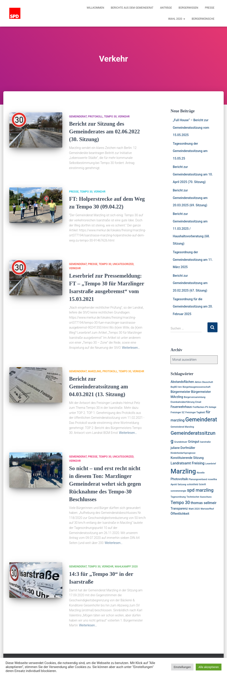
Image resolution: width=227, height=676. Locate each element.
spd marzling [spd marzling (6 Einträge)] (200, 490)
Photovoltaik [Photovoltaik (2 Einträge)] (179, 479)
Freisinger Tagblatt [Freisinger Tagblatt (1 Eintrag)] (195, 412)
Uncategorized (123, 264)
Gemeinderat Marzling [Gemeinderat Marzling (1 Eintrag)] (182, 426)
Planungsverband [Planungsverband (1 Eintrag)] (198, 479)
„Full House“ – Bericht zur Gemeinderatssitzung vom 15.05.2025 (191, 127)
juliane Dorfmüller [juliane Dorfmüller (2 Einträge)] (182, 448)
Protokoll (95, 116)
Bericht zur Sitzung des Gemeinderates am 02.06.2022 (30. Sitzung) (104, 131)
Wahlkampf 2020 (126, 566)
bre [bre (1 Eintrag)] (180, 387)
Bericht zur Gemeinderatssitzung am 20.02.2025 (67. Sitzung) (190, 283)
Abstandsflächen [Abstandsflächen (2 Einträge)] (182, 382)
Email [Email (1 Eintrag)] (198, 402)
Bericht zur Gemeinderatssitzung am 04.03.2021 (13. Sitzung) (98, 386)
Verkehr (124, 116)
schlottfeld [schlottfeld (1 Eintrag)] (192, 484)
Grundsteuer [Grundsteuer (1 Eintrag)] (180, 441)
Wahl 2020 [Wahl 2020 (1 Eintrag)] (194, 508)
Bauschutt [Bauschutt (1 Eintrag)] (207, 382)
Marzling (94, 371)
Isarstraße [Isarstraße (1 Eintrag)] (205, 441)
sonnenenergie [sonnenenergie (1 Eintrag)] (178, 490)
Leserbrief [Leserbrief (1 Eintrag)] (210, 463)
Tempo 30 (110, 116)
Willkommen (95, 7)
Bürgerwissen (188, 7)
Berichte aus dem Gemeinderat (132, 7)
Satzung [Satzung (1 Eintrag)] (182, 484)
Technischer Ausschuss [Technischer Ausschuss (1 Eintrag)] (198, 496)
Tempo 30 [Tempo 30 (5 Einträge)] (180, 502)
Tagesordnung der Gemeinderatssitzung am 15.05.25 (190, 151)
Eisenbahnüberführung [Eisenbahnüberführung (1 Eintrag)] (182, 402)
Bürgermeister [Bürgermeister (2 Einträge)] (180, 392)
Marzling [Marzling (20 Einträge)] (183, 471)
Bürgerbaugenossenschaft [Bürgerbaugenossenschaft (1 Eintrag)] (196, 387)
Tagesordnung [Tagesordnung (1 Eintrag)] (178, 496)
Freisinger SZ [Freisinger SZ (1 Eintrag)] (177, 412)
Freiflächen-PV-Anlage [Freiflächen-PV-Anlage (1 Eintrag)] (204, 407)
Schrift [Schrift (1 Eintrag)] (202, 484)
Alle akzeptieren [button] (208, 667)
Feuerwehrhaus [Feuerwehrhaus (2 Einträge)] (181, 407)
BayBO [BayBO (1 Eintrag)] (174, 387)
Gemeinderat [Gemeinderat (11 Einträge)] (201, 419)
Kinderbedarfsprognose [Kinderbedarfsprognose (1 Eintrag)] (182, 453)
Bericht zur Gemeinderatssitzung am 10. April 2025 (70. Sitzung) (193, 174)
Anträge (166, 7)
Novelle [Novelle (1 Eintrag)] (201, 472)
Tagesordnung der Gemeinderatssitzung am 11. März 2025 (193, 259)
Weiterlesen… (131, 347)
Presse (209, 7)
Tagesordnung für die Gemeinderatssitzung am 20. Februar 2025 (193, 306)
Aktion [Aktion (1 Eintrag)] (198, 382)
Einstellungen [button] (182, 667)
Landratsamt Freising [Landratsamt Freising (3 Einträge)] (187, 463)
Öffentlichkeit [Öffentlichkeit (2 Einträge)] (179, 513)
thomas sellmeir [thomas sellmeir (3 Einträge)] (203, 503)
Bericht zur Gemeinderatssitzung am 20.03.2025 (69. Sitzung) (190, 198)
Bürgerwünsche (203, 18)
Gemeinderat (77, 116)
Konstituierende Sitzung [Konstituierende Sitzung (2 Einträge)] (187, 458)
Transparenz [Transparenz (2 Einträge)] (179, 508)
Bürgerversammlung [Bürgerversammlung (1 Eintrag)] (194, 397)
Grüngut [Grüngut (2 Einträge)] (193, 441)
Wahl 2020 (176, 18)
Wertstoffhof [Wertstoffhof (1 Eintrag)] (207, 508)
